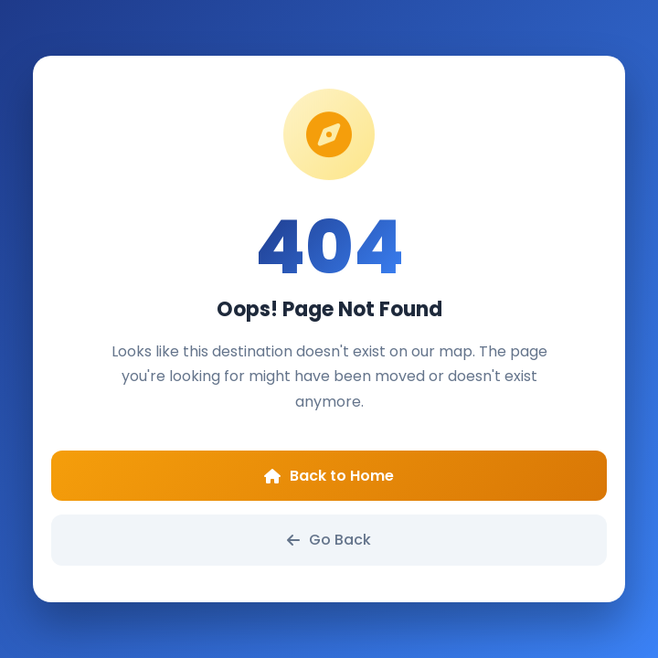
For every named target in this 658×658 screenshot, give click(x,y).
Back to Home (329, 475)
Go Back (329, 539)
